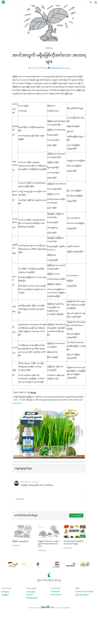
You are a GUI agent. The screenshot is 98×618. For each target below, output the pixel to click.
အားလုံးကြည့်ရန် (76, 515)
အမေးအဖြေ (30, 592)
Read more (17, 403)
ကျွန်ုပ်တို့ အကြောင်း (82, 595)
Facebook (55, 592)
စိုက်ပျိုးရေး (5, 592)
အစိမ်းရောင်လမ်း (55, 68)
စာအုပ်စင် (29, 595)
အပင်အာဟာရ (49, 48)
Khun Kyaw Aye (25, 482)
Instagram (56, 595)
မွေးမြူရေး (5, 595)
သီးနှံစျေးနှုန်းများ (32, 598)
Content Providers (84, 592)
